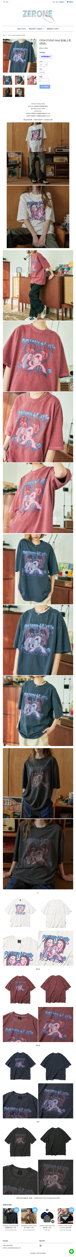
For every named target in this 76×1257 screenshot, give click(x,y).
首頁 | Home (21, 29)
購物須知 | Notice (53, 29)
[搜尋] (8, 2)
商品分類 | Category (36, 29)
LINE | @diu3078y (8, 1245)
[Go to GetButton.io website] (71, 1255)
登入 (54, 2)
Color (41, 61)
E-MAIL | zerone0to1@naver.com (12, 1248)
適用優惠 (42, 52)
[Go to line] (71, 1251)
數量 (40, 77)
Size (40, 69)
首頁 (4, 35)
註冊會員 (61, 2)
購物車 (71, 2)
